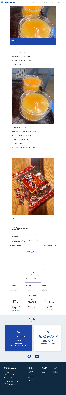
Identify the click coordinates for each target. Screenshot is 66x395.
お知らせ (51, 2)
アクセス (55, 2)
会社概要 (44, 368)
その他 (64, 2)
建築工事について (30, 368)
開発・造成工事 (30, 379)
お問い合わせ (46, 2)
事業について (34, 2)
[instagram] (37, 356)
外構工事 (28, 380)
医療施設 (28, 372)
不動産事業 (29, 381)
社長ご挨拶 (44, 367)
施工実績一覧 (40, 2)
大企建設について (28, 2)
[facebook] (29, 356)
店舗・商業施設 (30, 371)
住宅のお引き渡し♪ (49, 245)
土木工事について (30, 376)
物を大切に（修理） (17, 245)
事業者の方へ (56, 372)
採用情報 (59, 2)
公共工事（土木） (30, 377)
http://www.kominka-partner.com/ (50, 309)
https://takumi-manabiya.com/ (15, 310)
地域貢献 (44, 372)
